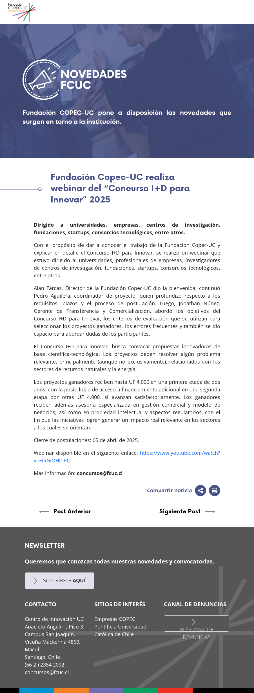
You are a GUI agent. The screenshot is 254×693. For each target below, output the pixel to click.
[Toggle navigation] (233, 12)
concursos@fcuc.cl (47, 672)
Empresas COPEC (114, 619)
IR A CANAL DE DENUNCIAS (196, 625)
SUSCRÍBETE (60, 580)
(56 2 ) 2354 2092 (44, 664)
